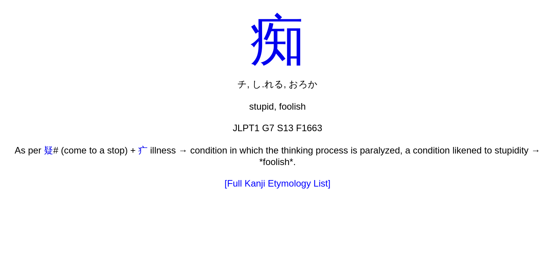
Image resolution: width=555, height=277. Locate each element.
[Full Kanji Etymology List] (278, 183)
